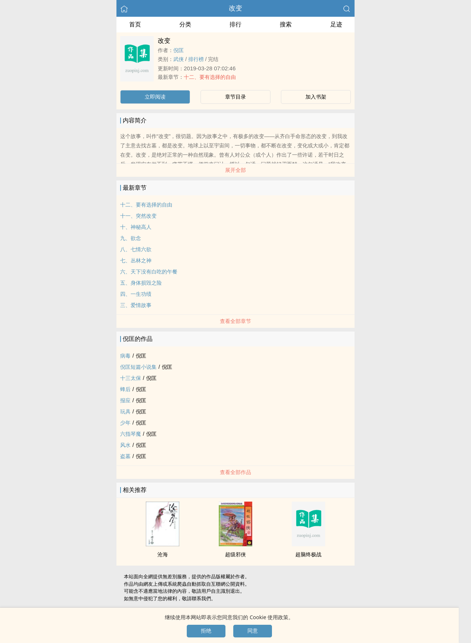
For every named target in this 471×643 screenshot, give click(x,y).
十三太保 (130, 378)
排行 (235, 24)
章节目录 (235, 97)
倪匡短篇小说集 (138, 367)
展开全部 (235, 170)
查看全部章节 (235, 321)
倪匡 (178, 50)
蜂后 (125, 389)
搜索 (286, 24)
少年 (125, 423)
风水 (125, 445)
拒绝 (206, 631)
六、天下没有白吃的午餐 (148, 272)
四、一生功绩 (135, 294)
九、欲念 (130, 238)
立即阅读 (155, 97)
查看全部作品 (235, 472)
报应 (125, 400)
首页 (135, 24)
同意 (252, 631)
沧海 (162, 554)
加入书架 (315, 97)
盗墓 (125, 456)
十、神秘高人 (135, 227)
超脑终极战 (308, 554)
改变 (235, 8)
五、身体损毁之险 (141, 283)
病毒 (125, 356)
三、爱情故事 (135, 305)
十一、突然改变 (138, 216)
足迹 (336, 24)
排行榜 (196, 59)
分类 (185, 24)
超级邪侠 (235, 554)
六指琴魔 (130, 434)
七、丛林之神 (135, 260)
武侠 (178, 59)
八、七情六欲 (135, 249)
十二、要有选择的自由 (210, 77)
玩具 (125, 412)
